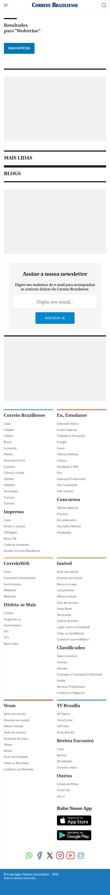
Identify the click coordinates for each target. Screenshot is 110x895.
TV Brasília (68, 705)
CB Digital (10, 532)
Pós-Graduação (67, 485)
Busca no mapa (67, 584)
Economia (10, 448)
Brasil (7, 442)
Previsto (62, 514)
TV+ (6, 637)
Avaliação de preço (16, 738)
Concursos (68, 499)
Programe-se (12, 619)
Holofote (9, 485)
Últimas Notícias (67, 454)
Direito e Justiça (14, 526)
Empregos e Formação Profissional (79, 674)
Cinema (9, 613)
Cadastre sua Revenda (18, 769)
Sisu (59, 473)
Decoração (64, 615)
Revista (62, 755)
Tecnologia (11, 491)
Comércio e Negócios (71, 693)
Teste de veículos (15, 732)
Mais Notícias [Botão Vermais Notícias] (19, 48)
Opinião (9, 479)
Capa (7, 423)
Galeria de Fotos (67, 621)
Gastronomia (12, 584)
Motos (8, 751)
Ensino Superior (67, 430)
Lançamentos (66, 590)
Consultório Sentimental (19, 578)
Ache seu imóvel (67, 572)
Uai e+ (61, 796)
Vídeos (8, 744)
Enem (60, 448)
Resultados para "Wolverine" (22, 28)
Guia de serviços (67, 602)
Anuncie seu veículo (16, 720)
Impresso (14, 511)
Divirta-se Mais (20, 604)
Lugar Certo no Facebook (73, 627)
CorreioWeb (16, 563)
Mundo (8, 454)
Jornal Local (64, 720)
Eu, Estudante (72, 415)
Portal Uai (63, 790)
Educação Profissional (71, 479)
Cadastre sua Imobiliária (73, 639)
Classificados (71, 647)
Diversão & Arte (14, 460)
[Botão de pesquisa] (104, 5)
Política (8, 436)
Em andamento (67, 520)
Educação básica (67, 423)
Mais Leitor (11, 644)
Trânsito (9, 503)
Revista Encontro (75, 740)
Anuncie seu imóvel (69, 578)
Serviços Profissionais (71, 686)
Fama (7, 572)
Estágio (62, 442)
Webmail (9, 596)
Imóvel (64, 563)
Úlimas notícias (67, 596)
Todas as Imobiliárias (70, 633)
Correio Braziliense (24, 415)
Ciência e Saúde (14, 473)
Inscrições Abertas (69, 526)
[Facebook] (39, 856)
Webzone (10, 590)
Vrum (10, 705)
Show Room (64, 608)
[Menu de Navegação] (6, 5)
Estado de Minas (68, 784)
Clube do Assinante (16, 545)
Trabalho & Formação (71, 436)
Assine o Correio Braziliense (22, 551)
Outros (64, 775)
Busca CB (10, 538)
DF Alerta (63, 714)
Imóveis (62, 662)
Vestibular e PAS (67, 467)
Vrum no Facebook (16, 757)
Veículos (62, 668)
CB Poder (63, 726)
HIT (6, 631)
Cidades (9, 430)
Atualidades (64, 761)
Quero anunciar (67, 656)
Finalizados (64, 532)
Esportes (9, 467)
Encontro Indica (67, 767)
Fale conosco (65, 491)
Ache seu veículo (15, 714)
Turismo (9, 497)
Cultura (62, 460)
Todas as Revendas (16, 763)
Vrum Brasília (65, 732)
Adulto (61, 680)
